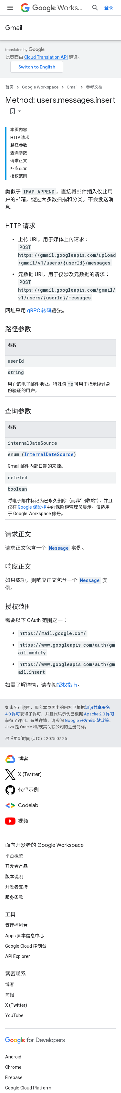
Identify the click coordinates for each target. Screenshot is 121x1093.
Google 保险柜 (32, 507)
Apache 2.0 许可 (99, 714)
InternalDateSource (49, 454)
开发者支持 (16, 887)
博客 (9, 984)
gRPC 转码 (39, 310)
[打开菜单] (10, 8)
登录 (108, 7)
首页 (9, 87)
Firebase (14, 1077)
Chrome (13, 1067)
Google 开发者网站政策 (87, 720)
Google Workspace (40, 87)
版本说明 (14, 876)
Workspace (59, 8)
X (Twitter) (16, 1005)
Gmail (13, 28)
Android (13, 1056)
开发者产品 (16, 866)
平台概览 (14, 856)
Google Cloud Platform (28, 1087)
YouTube (14, 1015)
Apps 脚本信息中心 (24, 935)
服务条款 (14, 897)
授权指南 (67, 685)
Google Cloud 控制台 (25, 946)
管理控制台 (16, 925)
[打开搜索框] (95, 8)
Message (59, 548)
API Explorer (17, 956)
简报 (9, 994)
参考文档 (94, 87)
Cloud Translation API (46, 57)
